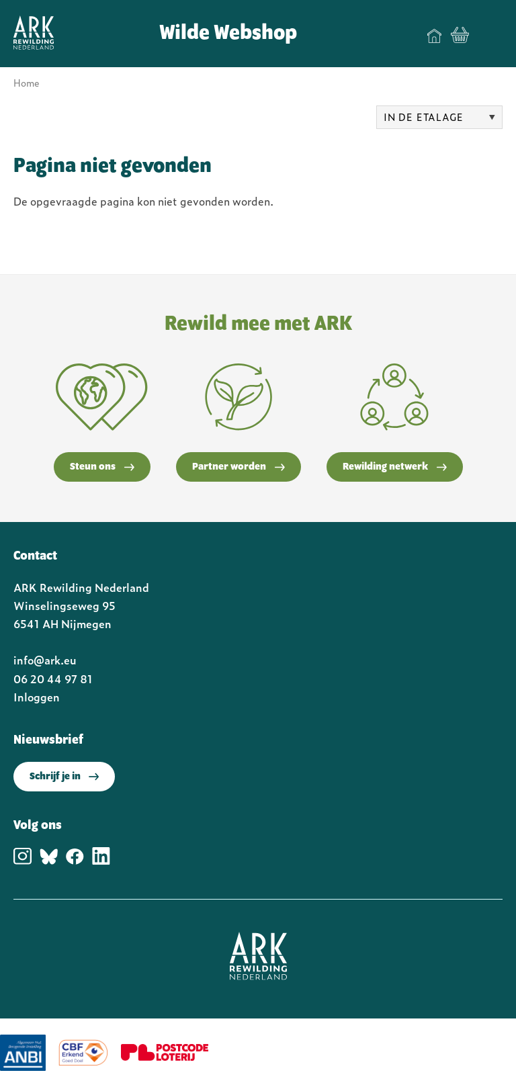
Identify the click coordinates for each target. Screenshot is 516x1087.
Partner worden (238, 467)
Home (434, 35)
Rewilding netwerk (395, 467)
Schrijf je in (64, 776)
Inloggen (36, 697)
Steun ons (102, 467)
